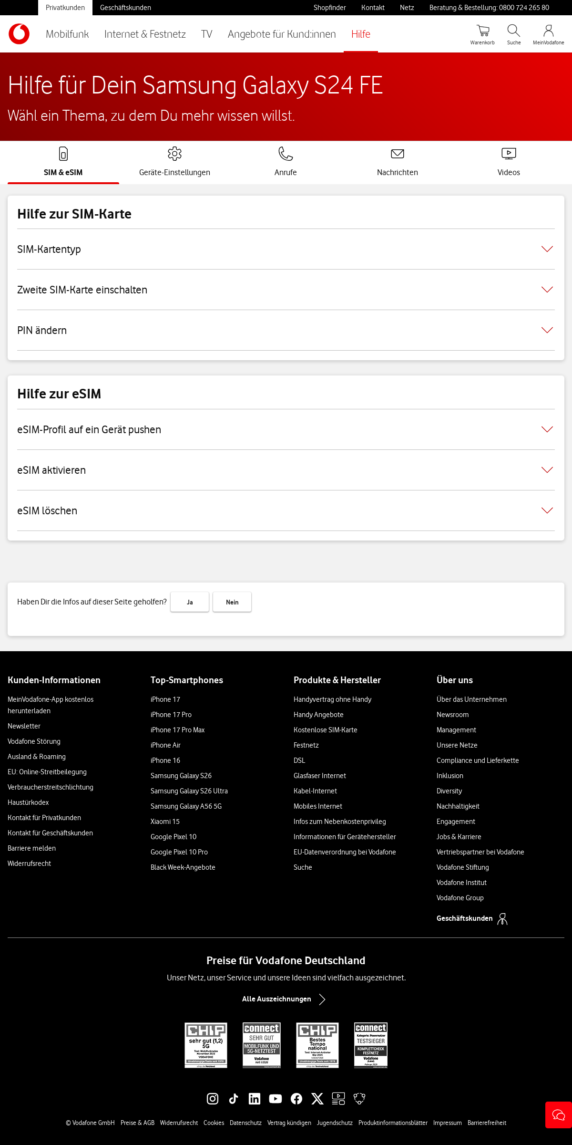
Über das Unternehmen (472, 699)
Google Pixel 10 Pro (179, 852)
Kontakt (373, 7)
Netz (407, 7)
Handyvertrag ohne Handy (332, 699)
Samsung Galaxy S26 (181, 775)
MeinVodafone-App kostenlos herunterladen (50, 705)
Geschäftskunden (125, 7)
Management (456, 730)
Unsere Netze (457, 745)
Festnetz (306, 745)
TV (207, 33)
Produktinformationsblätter (393, 1122)
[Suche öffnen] (513, 33)
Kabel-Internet (315, 791)
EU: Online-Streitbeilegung (47, 772)
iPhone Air (166, 745)
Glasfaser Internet (320, 775)
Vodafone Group (460, 898)
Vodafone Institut (462, 882)
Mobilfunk (67, 33)
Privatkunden (65, 7)
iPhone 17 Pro (171, 714)
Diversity (449, 791)
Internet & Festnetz (145, 33)
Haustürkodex (28, 802)
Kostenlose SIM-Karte (326, 730)
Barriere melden (32, 848)
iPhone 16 (165, 760)
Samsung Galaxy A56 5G (186, 806)
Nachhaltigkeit (458, 806)
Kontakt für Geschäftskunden (50, 833)
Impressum (447, 1122)
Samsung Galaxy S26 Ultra (189, 791)
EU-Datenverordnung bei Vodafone (345, 852)
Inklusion (450, 775)
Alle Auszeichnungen (286, 999)
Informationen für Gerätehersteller (345, 837)
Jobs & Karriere (459, 837)
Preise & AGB (137, 1122)
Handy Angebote (319, 714)
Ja (190, 602)
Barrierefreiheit (487, 1122)
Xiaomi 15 (165, 821)
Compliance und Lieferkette (478, 760)
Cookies (214, 1122)
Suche (303, 867)
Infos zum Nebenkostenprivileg (340, 821)
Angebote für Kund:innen (282, 33)
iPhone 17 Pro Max (177, 730)
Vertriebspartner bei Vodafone (480, 852)
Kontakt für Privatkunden (44, 817)
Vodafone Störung (34, 741)
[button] (558, 1115)
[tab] (63, 161)
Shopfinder (330, 7)
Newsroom (453, 714)
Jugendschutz (335, 1122)
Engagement (456, 821)
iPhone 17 (165, 699)
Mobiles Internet (318, 806)
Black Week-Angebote (183, 867)
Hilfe (360, 33)
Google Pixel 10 (173, 837)
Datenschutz (246, 1122)
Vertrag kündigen (289, 1122)
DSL (299, 760)
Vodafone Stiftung (463, 867)
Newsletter (24, 726)
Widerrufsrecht (29, 863)
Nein (232, 602)
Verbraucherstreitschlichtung (50, 787)
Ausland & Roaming (37, 756)
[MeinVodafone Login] (548, 33)
